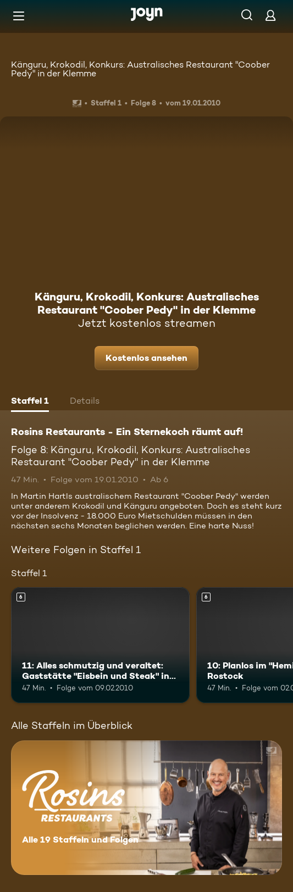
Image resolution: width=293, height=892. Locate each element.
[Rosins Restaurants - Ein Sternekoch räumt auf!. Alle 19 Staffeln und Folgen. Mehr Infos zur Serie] (146, 807)
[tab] (30, 402)
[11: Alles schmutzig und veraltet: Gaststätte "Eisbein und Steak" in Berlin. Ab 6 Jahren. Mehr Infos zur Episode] (100, 645)
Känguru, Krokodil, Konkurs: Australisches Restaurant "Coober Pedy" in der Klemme (140, 69)
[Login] (270, 15)
